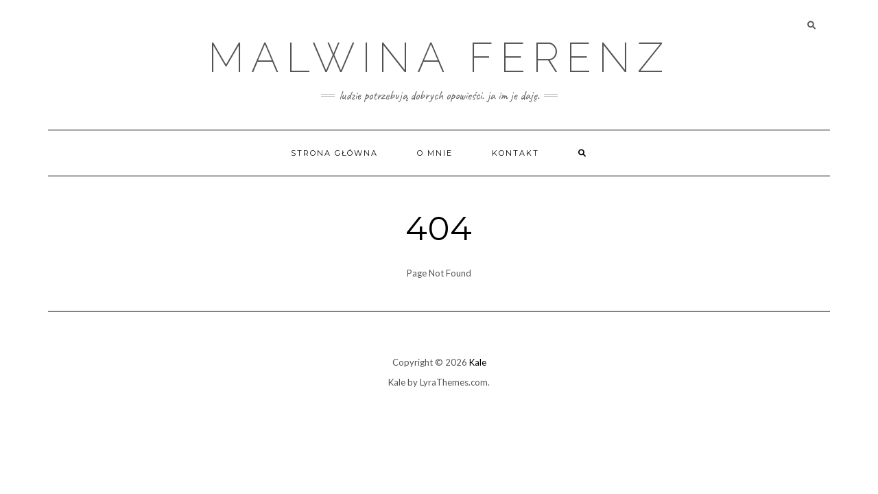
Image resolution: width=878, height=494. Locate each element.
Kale (477, 362)
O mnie (435, 153)
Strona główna (334, 153)
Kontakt (515, 153)
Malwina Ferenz (439, 58)
